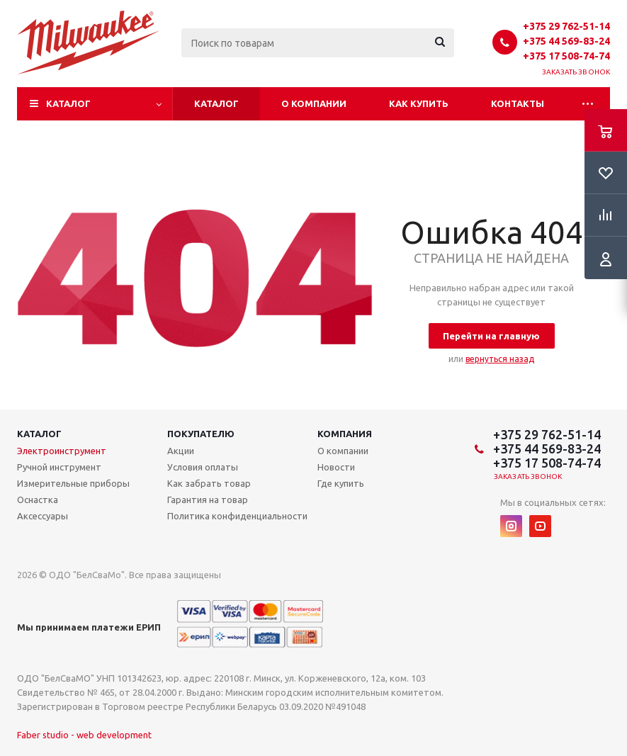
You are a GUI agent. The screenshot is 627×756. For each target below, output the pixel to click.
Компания (344, 434)
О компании (313, 103)
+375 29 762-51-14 (566, 26)
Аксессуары (42, 516)
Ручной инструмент (59, 467)
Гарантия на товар (207, 499)
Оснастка (37, 499)
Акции (180, 451)
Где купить (340, 483)
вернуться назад (499, 358)
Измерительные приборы (73, 483)
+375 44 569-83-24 (566, 41)
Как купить (418, 103)
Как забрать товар (209, 483)
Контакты (517, 103)
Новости (336, 467)
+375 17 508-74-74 (566, 56)
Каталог (68, 103)
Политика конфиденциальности (237, 516)
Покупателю (201, 434)
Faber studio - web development (84, 735)
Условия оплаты (202, 467)
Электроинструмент (61, 451)
